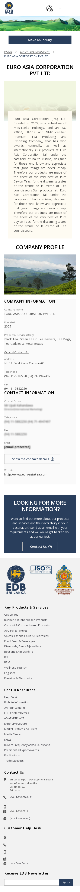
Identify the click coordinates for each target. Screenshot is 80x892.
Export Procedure (15, 723)
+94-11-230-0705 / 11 (21, 797)
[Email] (32, 882)
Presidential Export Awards (21, 750)
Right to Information (16, 702)
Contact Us (38, 546)
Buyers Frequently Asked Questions (27, 745)
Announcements (15, 708)
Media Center (13, 734)
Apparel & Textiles (16, 630)
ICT (6, 657)
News (8, 739)
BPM (7, 662)
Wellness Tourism (15, 667)
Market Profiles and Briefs (20, 729)
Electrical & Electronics (18, 678)
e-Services (49, 6)
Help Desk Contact (20, 863)
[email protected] (17, 447)
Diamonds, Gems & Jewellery (22, 646)
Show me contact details (30, 459)
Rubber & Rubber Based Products (26, 620)
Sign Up (66, 882)
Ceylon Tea (11, 614)
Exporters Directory (35, 51)
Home (8, 51)
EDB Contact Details (16, 713)
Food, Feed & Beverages (19, 641)
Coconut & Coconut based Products (27, 625)
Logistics (9, 673)
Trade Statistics (14, 761)
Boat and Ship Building (18, 652)
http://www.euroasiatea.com (25, 474)
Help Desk (10, 697)
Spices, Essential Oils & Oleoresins (26, 636)
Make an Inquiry (40, 40)
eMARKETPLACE (14, 718)
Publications (12, 755)
